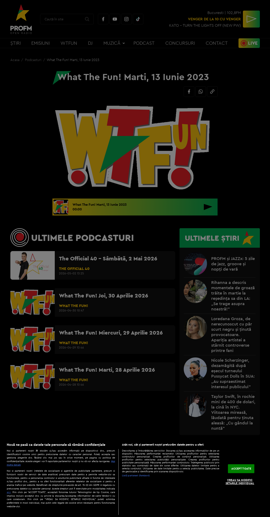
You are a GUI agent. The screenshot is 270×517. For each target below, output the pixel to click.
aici (9, 492)
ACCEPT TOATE (241, 468)
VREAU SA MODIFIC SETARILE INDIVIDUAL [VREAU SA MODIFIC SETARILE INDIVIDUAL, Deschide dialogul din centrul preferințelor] (240, 481)
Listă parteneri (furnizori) (136, 475)
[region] (135, 477)
